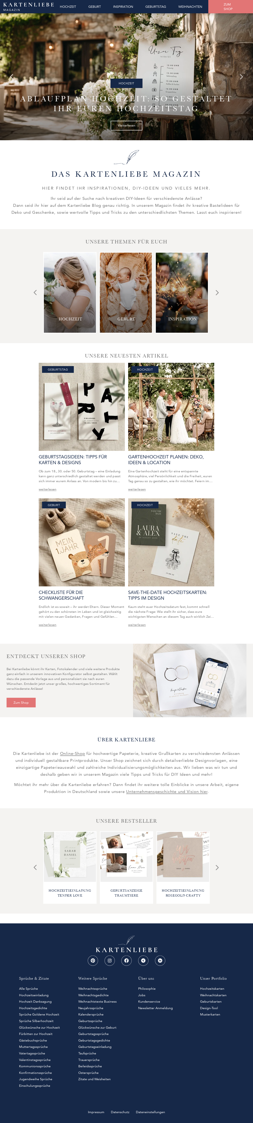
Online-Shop (72, 753)
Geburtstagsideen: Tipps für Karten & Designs (73, 459)
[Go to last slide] (11, 77)
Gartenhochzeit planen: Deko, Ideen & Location (166, 459)
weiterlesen (47, 489)
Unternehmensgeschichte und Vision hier (166, 791)
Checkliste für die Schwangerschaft (61, 595)
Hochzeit (126, 83)
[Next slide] (241, 77)
